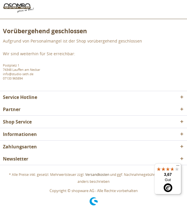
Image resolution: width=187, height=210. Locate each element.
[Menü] (177, 166)
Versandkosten (97, 174)
